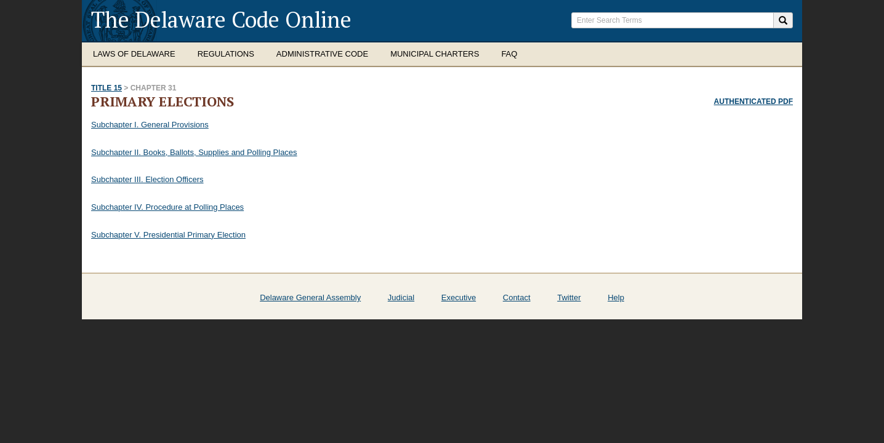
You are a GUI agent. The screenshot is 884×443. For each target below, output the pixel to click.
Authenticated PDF (753, 101)
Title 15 (106, 88)
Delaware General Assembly (310, 297)
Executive (458, 297)
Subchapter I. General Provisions (150, 124)
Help (616, 297)
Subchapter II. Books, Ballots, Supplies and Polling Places (194, 152)
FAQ (509, 53)
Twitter (569, 297)
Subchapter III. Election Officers (147, 179)
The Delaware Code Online (221, 19)
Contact (517, 297)
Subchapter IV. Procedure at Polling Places (167, 207)
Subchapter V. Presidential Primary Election (168, 234)
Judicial (401, 297)
